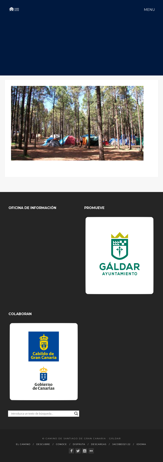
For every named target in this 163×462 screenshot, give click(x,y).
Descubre (43, 444)
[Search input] (41, 414)
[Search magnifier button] (76, 414)
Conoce (61, 444)
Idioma (141, 444)
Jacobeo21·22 (121, 444)
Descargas (98, 444)
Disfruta (79, 444)
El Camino (23, 444)
